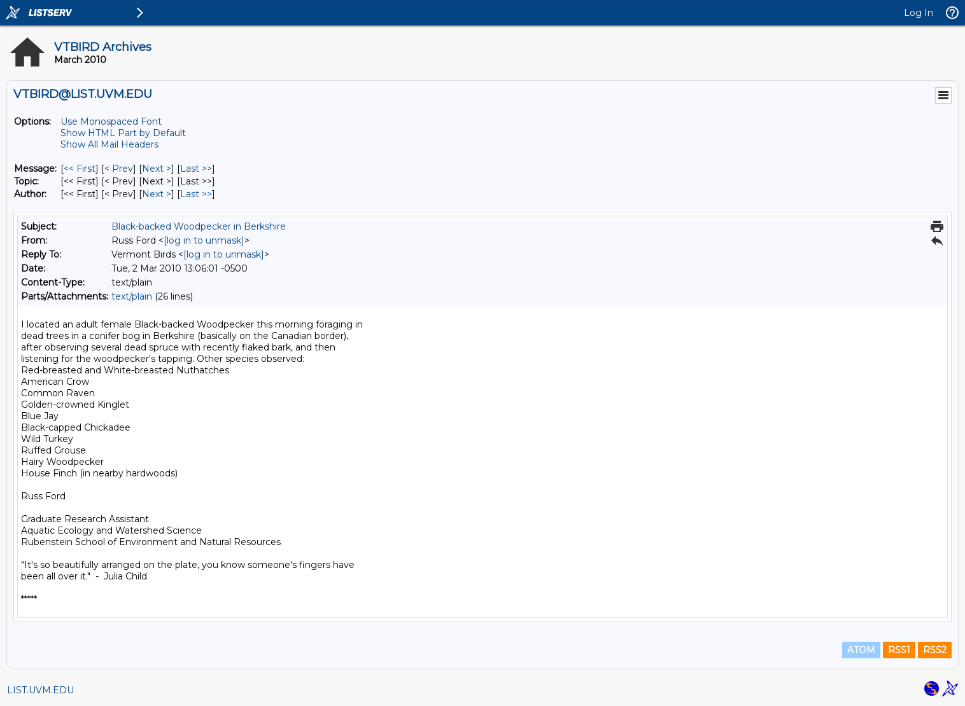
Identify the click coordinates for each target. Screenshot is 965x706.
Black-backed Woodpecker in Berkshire (198, 226)
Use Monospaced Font (111, 121)
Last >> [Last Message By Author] (196, 194)
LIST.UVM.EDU (40, 690)
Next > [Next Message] (156, 168)
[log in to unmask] (204, 240)
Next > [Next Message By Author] (156, 194)
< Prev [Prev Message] (118, 168)
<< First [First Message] (79, 168)
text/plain (131, 296)
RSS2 (935, 650)
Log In (918, 12)
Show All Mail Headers (109, 144)
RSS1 (899, 650)
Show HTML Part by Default (123, 133)
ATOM (861, 650)
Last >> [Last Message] (196, 168)
